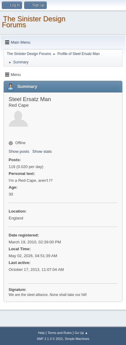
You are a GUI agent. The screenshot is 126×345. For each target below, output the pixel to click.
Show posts (19, 151)
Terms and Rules (60, 333)
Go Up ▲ (81, 333)
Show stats (42, 151)
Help (41, 333)
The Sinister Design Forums (33, 22)
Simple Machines (77, 339)
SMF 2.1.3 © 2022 (50, 339)
